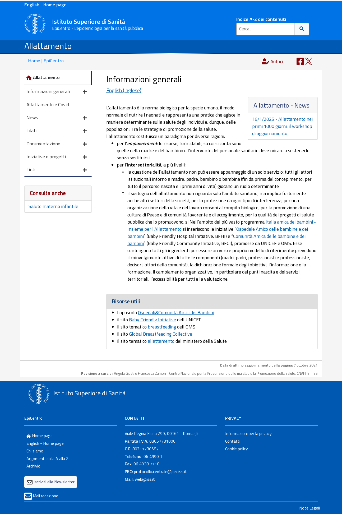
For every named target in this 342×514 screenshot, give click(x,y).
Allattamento (48, 45)
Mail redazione (45, 496)
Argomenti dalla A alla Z (47, 458)
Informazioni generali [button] (56, 92)
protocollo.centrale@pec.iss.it (160, 471)
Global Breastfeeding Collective (160, 333)
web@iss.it (145, 479)
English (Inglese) (123, 90)
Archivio (33, 466)
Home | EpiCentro (46, 60)
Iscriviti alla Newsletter (54, 482)
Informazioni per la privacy (248, 433)
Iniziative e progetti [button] (56, 157)
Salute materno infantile (53, 206)
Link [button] (56, 170)
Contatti (232, 441)
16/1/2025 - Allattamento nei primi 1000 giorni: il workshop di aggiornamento (282, 126)
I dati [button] (56, 131)
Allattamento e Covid (47, 104)
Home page (39, 435)
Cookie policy (236, 449)
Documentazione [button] (56, 144)
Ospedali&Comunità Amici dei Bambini (176, 312)
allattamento (161, 341)
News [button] (56, 118)
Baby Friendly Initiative (152, 319)
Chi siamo (34, 451)
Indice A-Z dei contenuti (261, 19)
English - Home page (45, 4)
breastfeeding (162, 326)
